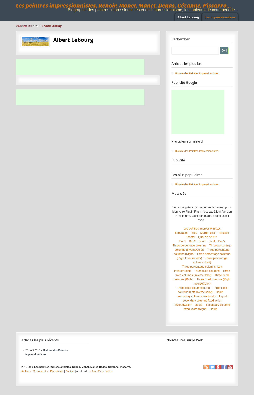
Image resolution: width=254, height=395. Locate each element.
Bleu (194, 232)
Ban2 (192, 241)
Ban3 (202, 241)
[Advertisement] (80, 67)
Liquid (219, 292)
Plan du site (57, 371)
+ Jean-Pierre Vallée (100, 371)
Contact (70, 371)
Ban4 (211, 241)
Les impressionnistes (220, 17)
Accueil (37, 25)
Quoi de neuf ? (207, 237)
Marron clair (207, 232)
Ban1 (182, 241)
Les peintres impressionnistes (202, 228)
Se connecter (40, 371)
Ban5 (221, 241)
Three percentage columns (189, 245)
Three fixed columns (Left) (193, 287)
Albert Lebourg (188, 17)
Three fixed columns (207, 270)
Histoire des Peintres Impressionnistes (196, 73)
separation (181, 232)
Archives (26, 371)
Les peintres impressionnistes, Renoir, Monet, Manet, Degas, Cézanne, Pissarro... (123, 5)
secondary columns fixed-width (196, 296)
